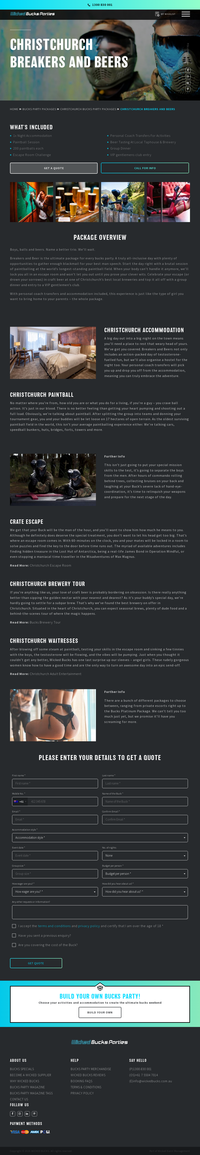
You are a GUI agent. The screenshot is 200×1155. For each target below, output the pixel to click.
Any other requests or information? (31, 902)
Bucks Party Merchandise (91, 1069)
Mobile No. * (18, 793)
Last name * (109, 775)
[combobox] (20, 801)
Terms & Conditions (86, 1087)
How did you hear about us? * (118, 883)
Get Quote (36, 963)
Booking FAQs (81, 1081)
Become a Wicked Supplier (30, 1075)
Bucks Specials (22, 1069)
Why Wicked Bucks (24, 1081)
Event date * (18, 847)
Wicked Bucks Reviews (88, 1075)
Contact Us (19, 1099)
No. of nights (109, 847)
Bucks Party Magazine (27, 1087)
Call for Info (145, 168)
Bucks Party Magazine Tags (31, 1093)
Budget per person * (113, 866)
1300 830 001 (100, 5)
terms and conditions (54, 926)
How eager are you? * (23, 883)
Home (14, 109)
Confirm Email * (111, 811)
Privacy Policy (82, 1093)
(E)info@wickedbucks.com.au (150, 1081)
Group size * (18, 866)
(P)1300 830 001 (140, 1069)
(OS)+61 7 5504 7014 (143, 1075)
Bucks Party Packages (39, 109)
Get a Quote (54, 168)
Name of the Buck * (112, 793)
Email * (16, 811)
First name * (19, 775)
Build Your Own (100, 1012)
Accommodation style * (25, 829)
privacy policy (89, 926)
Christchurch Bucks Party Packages (88, 109)
